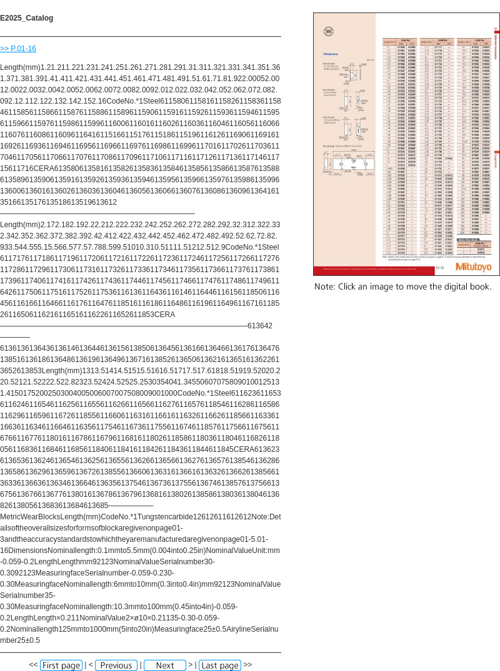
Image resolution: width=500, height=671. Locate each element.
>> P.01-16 (18, 48)
